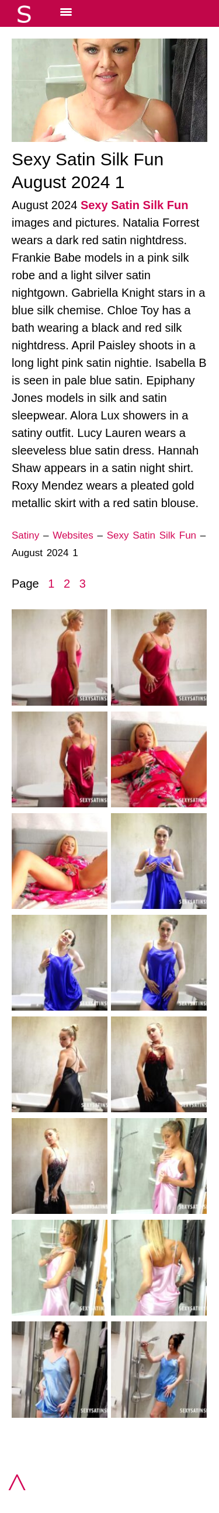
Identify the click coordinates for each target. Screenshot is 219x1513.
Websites (73, 535)
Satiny (25, 535)
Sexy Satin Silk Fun (135, 205)
